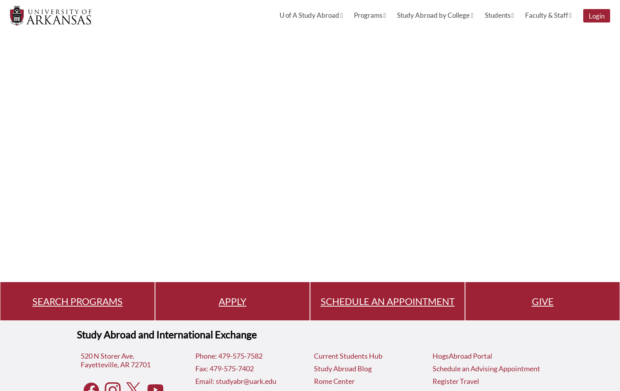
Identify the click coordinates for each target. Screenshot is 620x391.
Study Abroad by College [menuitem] (435, 15)
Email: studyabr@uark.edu (235, 381)
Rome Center (334, 381)
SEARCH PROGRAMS (77, 301)
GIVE (543, 301)
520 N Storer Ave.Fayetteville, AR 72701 (116, 360)
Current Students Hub (348, 356)
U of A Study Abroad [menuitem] (311, 15)
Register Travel (456, 381)
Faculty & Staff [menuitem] (548, 15)
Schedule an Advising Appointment (486, 368)
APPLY (232, 301)
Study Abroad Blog (343, 368)
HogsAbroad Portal (462, 356)
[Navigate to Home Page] (51, 16)
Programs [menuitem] (370, 15)
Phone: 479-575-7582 (229, 356)
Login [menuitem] (597, 16)
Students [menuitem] (499, 15)
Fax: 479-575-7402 (224, 368)
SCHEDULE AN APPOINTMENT (388, 301)
